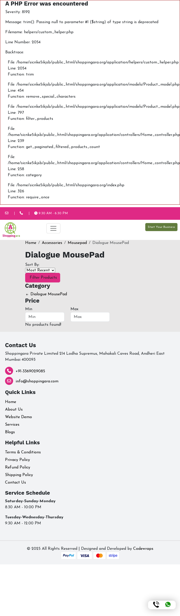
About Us (14, 410)
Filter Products (42, 278)
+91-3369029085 (30, 371)
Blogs (10, 432)
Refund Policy (17, 467)
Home (30, 243)
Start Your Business (161, 227)
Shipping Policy (19, 475)
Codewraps (143, 549)
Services (12, 425)
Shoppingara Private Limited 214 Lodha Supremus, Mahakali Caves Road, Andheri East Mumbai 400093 (85, 357)
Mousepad (77, 243)
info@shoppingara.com (37, 381)
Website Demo (18, 417)
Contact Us (15, 483)
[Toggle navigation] (53, 228)
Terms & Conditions (23, 452)
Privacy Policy (17, 460)
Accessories (52, 243)
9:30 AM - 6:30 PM (51, 213)
